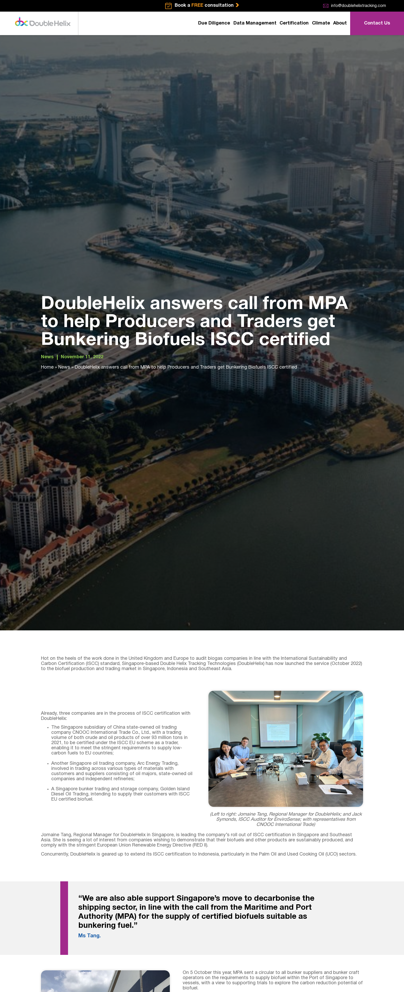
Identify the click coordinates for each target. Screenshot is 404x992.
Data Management (254, 23)
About (340, 23)
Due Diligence (214, 23)
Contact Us (377, 23)
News (47, 357)
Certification (294, 23)
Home (47, 367)
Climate (321, 23)
